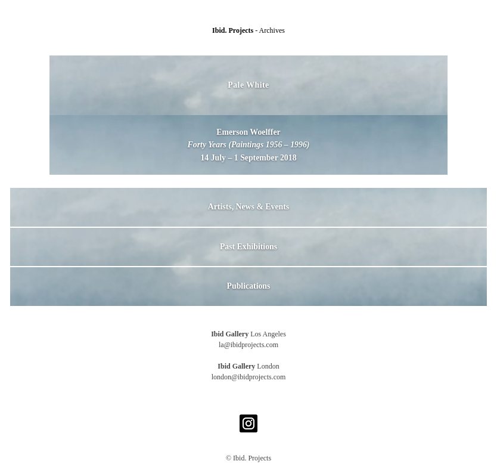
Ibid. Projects (233, 30)
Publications (249, 286)
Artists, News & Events (248, 206)
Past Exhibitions (248, 246)
